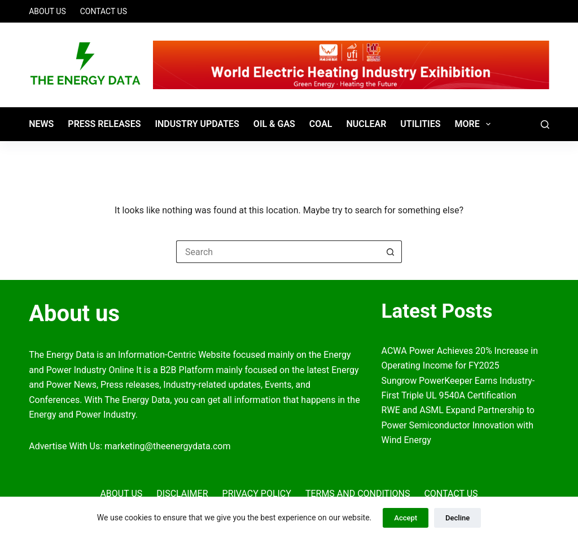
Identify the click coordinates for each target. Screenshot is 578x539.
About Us (47, 11)
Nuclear (366, 124)
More (475, 124)
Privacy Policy (256, 493)
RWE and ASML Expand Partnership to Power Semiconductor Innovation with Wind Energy (458, 425)
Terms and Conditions (357, 493)
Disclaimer (182, 493)
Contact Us (103, 11)
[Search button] (390, 251)
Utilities (420, 124)
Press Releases (104, 124)
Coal (320, 124)
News (41, 124)
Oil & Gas (274, 124)
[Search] (545, 124)
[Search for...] (277, 251)
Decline (457, 518)
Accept (405, 518)
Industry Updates (197, 124)
